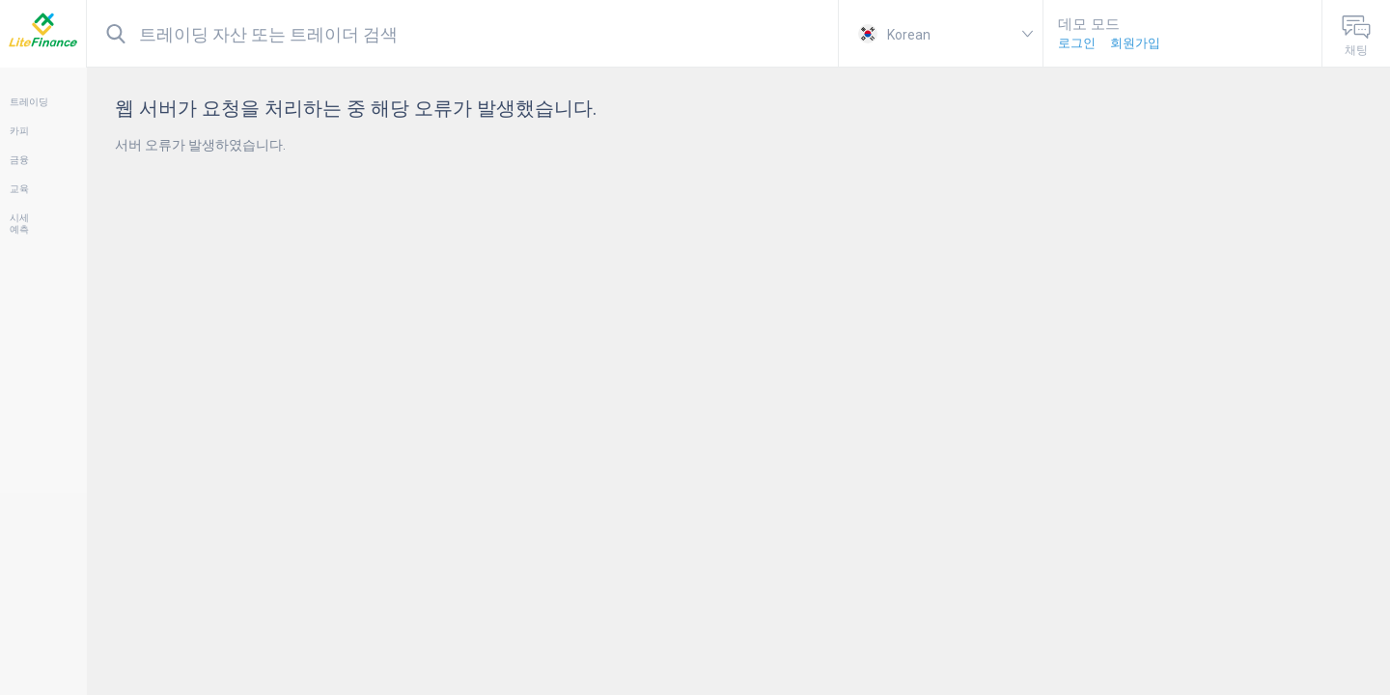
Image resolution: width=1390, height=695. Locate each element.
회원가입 (1135, 43)
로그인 (1077, 43)
